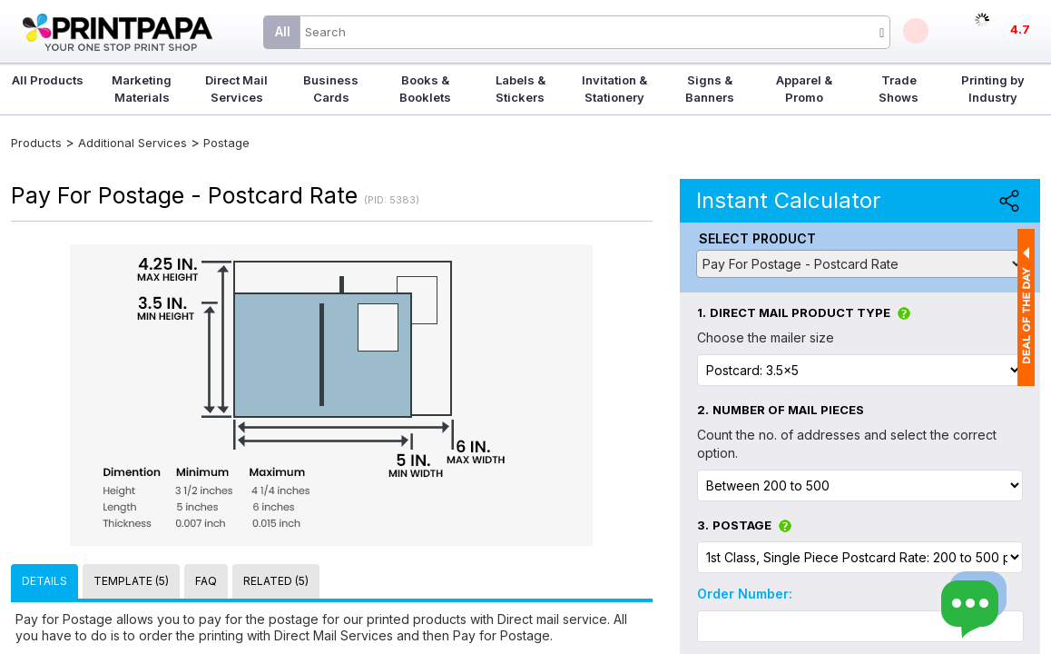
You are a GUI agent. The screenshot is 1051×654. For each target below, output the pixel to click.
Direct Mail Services (236, 88)
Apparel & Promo (804, 88)
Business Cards (331, 88)
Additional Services (134, 142)
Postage (226, 142)
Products (36, 142)
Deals (915, 31)
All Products (47, 80)
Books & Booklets (425, 88)
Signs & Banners (709, 88)
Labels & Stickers (520, 88)
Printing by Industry (993, 88)
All (282, 31)
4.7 (1020, 29)
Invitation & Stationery (614, 88)
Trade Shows (898, 88)
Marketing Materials (142, 88)
